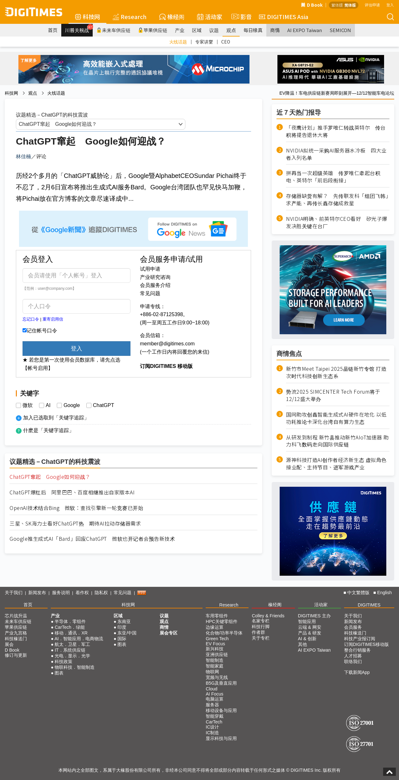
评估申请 (372, 4)
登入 (390, 4)
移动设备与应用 (221, 710)
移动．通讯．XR (71, 632)
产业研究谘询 (155, 277)
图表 (59, 672)
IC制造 (212, 732)
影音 (240, 16)
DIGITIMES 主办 (314, 615)
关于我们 (14, 592)
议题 (214, 30)
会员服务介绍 (155, 285)
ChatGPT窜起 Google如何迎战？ (50, 476)
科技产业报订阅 (359, 638)
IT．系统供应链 (70, 650)
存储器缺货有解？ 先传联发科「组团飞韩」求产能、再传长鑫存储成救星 (337, 199)
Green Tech (217, 638)
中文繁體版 (358, 592)
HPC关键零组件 (221, 621)
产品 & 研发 (309, 632)
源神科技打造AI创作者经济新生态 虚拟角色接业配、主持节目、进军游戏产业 (336, 463)
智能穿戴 (214, 716)
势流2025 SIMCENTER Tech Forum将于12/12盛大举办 (333, 395)
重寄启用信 (53, 319)
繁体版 (337, 5)
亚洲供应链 (217, 654)
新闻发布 (37, 592)
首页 (52, 30)
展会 (9, 644)
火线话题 (178, 41)
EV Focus (215, 643)
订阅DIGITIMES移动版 (366, 644)
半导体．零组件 (70, 621)
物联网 (212, 671)
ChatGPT (103, 405)
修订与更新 (16, 655)
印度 (121, 627)
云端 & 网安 (309, 627)
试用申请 (150, 269)
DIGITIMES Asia (283, 16)
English (384, 592)
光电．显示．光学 (72, 655)
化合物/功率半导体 (224, 632)
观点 (231, 30)
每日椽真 (253, 30)
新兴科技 (214, 648)
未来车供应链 (113, 30)
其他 (302, 644)
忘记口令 (31, 319)
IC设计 (212, 726)
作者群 (258, 632)
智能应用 (307, 621)
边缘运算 (214, 627)
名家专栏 (260, 620)
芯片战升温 (16, 615)
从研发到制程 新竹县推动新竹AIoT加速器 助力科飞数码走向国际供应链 (337, 441)
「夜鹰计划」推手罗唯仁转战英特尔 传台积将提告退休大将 (336, 131)
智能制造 (214, 660)
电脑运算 (214, 699)
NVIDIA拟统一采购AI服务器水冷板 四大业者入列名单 (336, 154)
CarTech (214, 721)
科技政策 (63, 661)
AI (48, 405)
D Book (312, 5)
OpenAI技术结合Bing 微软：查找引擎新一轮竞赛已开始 (76, 508)
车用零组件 (217, 615)
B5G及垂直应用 (221, 683)
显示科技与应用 (221, 738)
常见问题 (150, 293)
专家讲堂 (204, 41)
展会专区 (168, 632)
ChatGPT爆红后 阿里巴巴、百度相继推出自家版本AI (72, 492)
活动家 (209, 16)
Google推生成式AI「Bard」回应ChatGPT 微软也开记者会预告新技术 (92, 538)
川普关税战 (79, 28)
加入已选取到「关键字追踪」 (56, 417)
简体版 (350, 5)
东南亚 (124, 621)
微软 (28, 405)
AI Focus (214, 693)
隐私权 (101, 592)
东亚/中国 (126, 632)
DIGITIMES (369, 604)
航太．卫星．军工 (72, 644)
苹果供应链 (152, 30)
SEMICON (340, 30)
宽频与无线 (217, 677)
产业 (179, 30)
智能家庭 (214, 665)
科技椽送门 (16, 638)
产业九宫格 (16, 632)
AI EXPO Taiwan (304, 30)
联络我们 (353, 661)
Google (71, 405)
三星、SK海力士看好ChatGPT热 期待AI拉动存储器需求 (75, 523)
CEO (225, 41)
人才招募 (353, 655)
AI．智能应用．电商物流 (79, 638)
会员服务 (353, 627)
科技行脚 (260, 626)
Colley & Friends (268, 615)
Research (130, 16)
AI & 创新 (307, 638)
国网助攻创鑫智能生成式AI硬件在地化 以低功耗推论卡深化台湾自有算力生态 (336, 418)
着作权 (82, 592)
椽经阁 (171, 16)
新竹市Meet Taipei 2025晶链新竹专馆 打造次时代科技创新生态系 (336, 372)
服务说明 (61, 592)
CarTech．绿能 (69, 627)
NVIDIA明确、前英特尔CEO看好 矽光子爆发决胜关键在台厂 (336, 222)
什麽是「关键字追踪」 (48, 430)
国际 (121, 638)
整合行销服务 (357, 650)
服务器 (212, 704)
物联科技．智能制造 (75, 667)
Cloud (211, 688)
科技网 (87, 16)
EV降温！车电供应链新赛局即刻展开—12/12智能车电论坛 (336, 93)
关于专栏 (260, 638)
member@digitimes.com (167, 343)
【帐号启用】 (38, 368)
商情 (275, 30)
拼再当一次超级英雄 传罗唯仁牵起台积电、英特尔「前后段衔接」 (333, 176)
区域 (197, 30)
